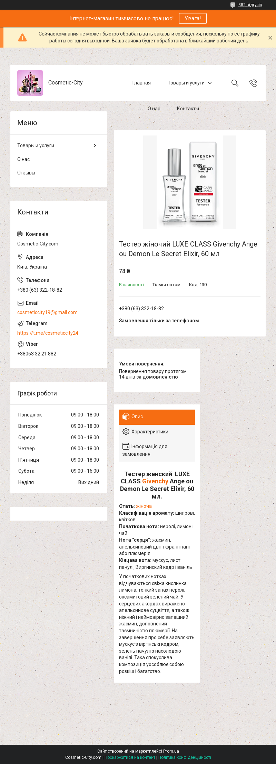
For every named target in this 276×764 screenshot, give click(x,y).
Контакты (188, 108)
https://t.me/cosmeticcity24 (47, 333)
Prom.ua (171, 751)
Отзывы (26, 172)
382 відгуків (250, 4)
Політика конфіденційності (184, 757)
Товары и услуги (186, 83)
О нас (154, 108)
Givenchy (155, 481)
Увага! (193, 18)
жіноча (144, 506)
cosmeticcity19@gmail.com (47, 312)
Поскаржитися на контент (130, 757)
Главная (141, 83)
